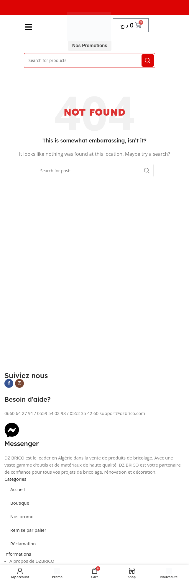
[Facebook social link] (8, 383)
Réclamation (23, 543)
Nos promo (22, 516)
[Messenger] (11, 430)
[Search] (89, 60)
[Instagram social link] (19, 383)
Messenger (21, 443)
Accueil (17, 489)
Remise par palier (28, 530)
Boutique (19, 503)
